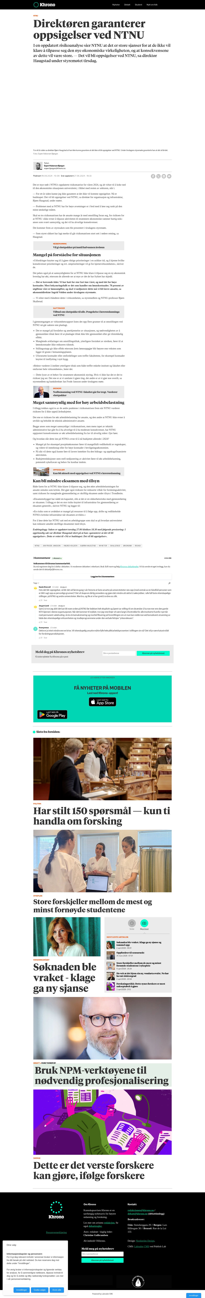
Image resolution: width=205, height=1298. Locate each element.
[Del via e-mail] (169, 176)
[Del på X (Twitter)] (158, 176)
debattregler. (95, 1226)
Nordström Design (145, 1240)
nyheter (103, 546)
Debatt (127, 6)
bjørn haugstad (88, 546)
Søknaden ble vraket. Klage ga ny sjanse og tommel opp (138, 943)
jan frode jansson (52, 546)
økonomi (127, 546)
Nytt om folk (152, 6)
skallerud (115, 546)
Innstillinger (193, 1295)
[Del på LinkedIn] (164, 176)
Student (138, 6)
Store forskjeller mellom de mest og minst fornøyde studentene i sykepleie (138, 964)
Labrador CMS (141, 1246)
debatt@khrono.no (138, 1213)
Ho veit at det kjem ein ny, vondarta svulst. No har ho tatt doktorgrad (142, 974)
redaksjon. (109, 1222)
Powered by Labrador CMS (102, 1294)
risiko (138, 546)
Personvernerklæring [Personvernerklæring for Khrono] (56, 1232)
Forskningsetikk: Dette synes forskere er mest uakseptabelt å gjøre (140, 985)
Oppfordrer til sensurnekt (130, 952)
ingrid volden (70, 546)
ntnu (37, 546)
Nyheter (116, 6)
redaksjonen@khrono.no (141, 1210)
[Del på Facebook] (153, 176)
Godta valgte (40, 1290)
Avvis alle (56, 1290)
